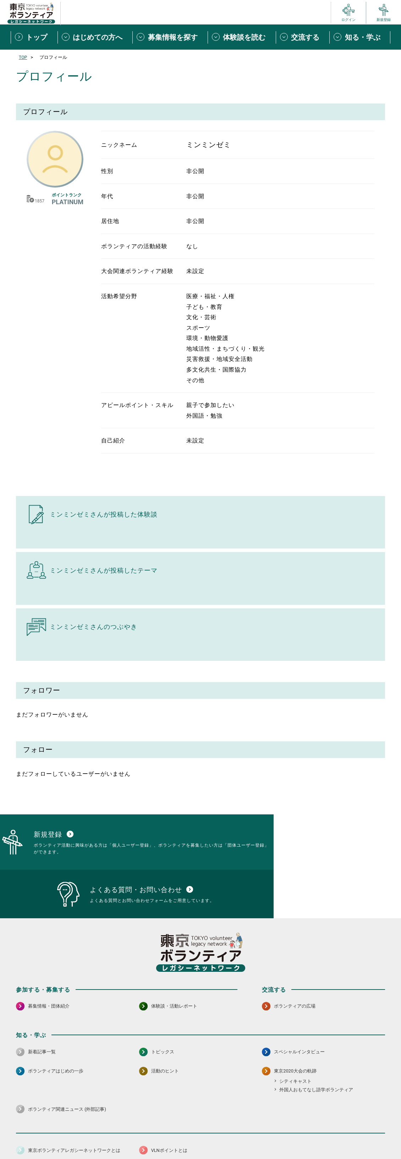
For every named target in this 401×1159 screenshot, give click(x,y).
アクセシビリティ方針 (178, 1136)
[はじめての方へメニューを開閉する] (95, 37)
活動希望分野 (119, 296)
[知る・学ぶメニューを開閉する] (359, 37)
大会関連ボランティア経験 (137, 271)
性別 (107, 171)
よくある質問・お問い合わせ (339, 1136)
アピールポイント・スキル (137, 405)
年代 (107, 196)
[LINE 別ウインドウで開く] (379, 1117)
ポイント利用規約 (283, 1136)
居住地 (110, 221)
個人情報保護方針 (129, 1136)
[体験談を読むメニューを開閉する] (242, 37)
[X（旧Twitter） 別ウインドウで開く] (364, 1117)
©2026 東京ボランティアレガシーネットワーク (200, 1151)
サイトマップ (47, 1136)
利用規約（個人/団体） (232, 1136)
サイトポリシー (86, 1136)
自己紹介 (113, 440)
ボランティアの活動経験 (134, 246)
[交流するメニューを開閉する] (303, 37)
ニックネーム (119, 144)
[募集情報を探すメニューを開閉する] (170, 37)
